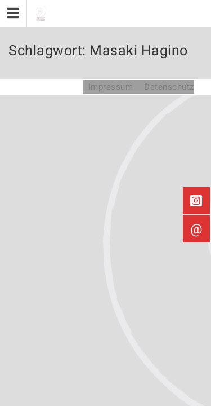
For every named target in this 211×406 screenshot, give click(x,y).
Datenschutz (169, 87)
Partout (37, 87)
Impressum (110, 87)
